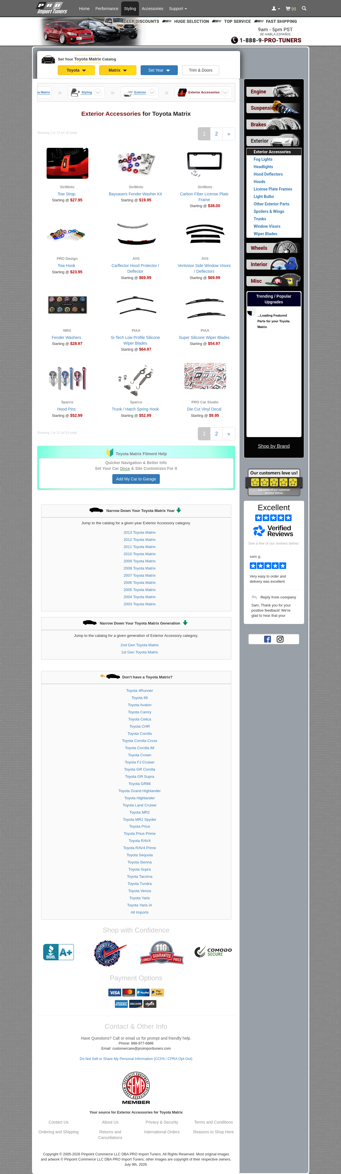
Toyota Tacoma (139, 876)
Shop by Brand (274, 446)
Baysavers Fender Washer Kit (135, 194)
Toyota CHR (139, 726)
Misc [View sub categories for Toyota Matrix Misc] (256, 281)
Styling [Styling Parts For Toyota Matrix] (130, 8)
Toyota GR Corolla (139, 769)
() (291, 9)
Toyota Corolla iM (139, 748)
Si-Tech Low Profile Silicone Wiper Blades (135, 340)
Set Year (159, 70)
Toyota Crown (139, 755)
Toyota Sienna (139, 862)
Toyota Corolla (139, 733)
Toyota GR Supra (139, 776)
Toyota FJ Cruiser (139, 762)
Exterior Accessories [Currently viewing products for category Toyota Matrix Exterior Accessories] (272, 152)
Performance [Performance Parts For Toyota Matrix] (106, 8)
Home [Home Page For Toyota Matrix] (84, 8)
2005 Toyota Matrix (139, 590)
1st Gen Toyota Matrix (139, 652)
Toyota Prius (139, 826)
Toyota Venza (139, 891)
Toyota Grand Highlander (140, 791)
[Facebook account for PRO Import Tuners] (267, 639)
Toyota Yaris (139, 898)
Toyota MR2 (139, 812)
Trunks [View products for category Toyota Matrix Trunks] (260, 219)
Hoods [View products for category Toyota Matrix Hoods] (260, 181)
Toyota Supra (139, 869)
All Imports (140, 912)
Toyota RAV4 (140, 841)
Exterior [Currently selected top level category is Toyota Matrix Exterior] (259, 141)
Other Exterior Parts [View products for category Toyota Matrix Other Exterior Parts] (272, 204)
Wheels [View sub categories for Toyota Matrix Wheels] (259, 248)
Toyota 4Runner (139, 690)
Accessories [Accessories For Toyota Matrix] (152, 8)
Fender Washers (66, 337)
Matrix (118, 70)
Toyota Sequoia (140, 855)
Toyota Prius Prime (140, 833)
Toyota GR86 (140, 784)
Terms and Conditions (213, 1122)
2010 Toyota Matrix (139, 554)
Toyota (76, 70)
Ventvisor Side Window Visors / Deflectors (204, 268)
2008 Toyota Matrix (139, 568)
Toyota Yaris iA (139, 905)
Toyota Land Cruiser (140, 805)
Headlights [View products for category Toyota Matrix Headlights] (263, 166)
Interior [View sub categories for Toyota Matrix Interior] (259, 264)
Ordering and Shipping (59, 1132)
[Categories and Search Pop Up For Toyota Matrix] (304, 8)
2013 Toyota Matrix (139, 532)
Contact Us (58, 1122)
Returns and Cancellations (110, 1135)
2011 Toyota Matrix (139, 547)
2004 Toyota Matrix (139, 597)
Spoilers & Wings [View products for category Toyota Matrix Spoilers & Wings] (269, 211)
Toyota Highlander (139, 798)
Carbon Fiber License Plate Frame (204, 197)
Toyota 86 (139, 698)
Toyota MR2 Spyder (139, 819)
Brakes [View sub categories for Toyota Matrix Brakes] (258, 124)
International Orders (162, 1132)
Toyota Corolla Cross (139, 741)
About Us (110, 1122)
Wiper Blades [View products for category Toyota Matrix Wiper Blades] (266, 233)
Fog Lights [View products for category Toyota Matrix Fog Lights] (263, 159)
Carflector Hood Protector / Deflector (135, 268)
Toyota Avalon (139, 705)
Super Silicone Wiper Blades (204, 337)
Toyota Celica (139, 719)
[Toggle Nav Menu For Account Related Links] (276, 8)
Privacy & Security (162, 1122)
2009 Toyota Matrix (139, 561)
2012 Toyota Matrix (139, 539)
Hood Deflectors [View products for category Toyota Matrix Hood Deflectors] (268, 174)
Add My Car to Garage (136, 479)
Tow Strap (66, 194)
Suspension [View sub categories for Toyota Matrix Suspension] (264, 108)
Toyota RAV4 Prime (139, 848)
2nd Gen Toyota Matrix (140, 645)
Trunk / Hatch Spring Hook (135, 409)
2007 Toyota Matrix (139, 575)
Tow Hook (66, 265)
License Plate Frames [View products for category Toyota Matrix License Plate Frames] (273, 189)
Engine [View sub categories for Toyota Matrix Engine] (258, 92)
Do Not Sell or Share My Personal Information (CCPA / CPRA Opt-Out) (136, 1059)
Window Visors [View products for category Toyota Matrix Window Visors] (267, 226)
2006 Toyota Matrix (139, 582)
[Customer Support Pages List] (178, 8)
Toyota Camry (139, 712)
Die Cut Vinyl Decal (204, 409)
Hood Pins (66, 409)
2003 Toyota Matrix (139, 604)
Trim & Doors (200, 70)
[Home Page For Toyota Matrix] (52, 7)
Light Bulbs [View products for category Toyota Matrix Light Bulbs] (264, 196)
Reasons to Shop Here (213, 1132)
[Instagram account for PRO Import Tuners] (280, 639)
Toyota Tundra (139, 884)
